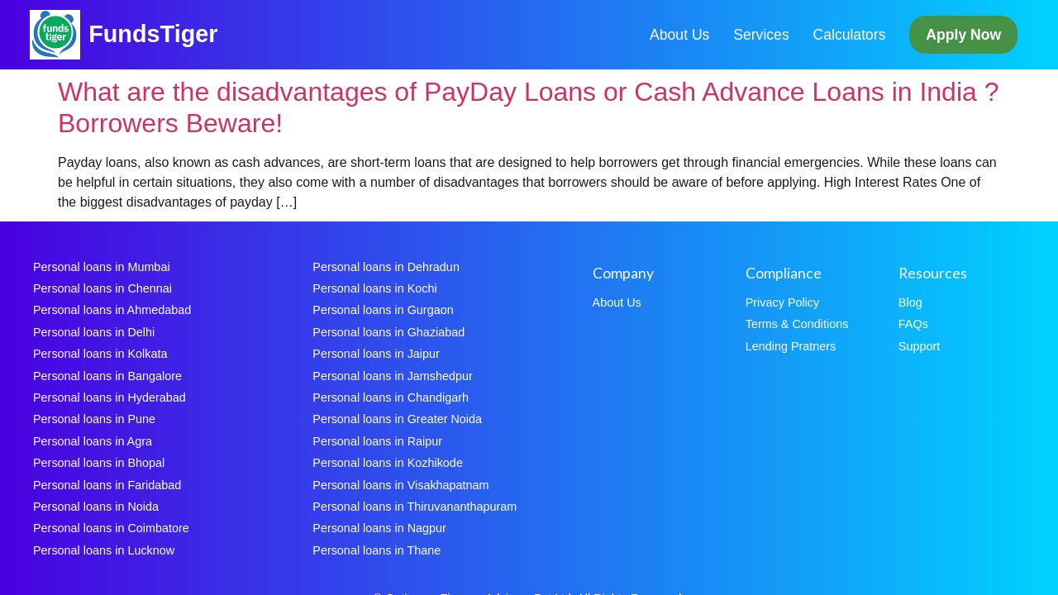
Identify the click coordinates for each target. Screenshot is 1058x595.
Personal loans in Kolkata (100, 353)
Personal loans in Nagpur (379, 528)
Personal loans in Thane (376, 550)
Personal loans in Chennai (102, 288)
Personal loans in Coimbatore (111, 528)
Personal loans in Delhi (94, 332)
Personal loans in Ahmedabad (112, 310)
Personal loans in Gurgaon (382, 310)
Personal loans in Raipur (377, 441)
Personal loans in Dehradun (386, 267)
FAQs (913, 324)
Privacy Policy (783, 302)
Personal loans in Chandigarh (390, 397)
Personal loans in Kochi (374, 288)
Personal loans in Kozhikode (387, 462)
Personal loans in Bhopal (98, 462)
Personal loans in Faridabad (107, 485)
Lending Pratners (791, 346)
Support (919, 346)
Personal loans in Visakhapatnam (400, 485)
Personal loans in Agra (92, 441)
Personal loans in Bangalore (107, 376)
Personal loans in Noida (96, 506)
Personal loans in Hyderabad (109, 397)
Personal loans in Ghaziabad (388, 332)
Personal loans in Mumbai (101, 267)
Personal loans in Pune (94, 419)
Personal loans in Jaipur (376, 353)
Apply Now (963, 34)
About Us (679, 34)
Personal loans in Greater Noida (397, 419)
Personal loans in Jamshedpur (392, 376)
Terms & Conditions (797, 324)
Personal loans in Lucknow (103, 550)
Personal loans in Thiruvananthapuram (414, 506)
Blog (910, 302)
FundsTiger (152, 34)
